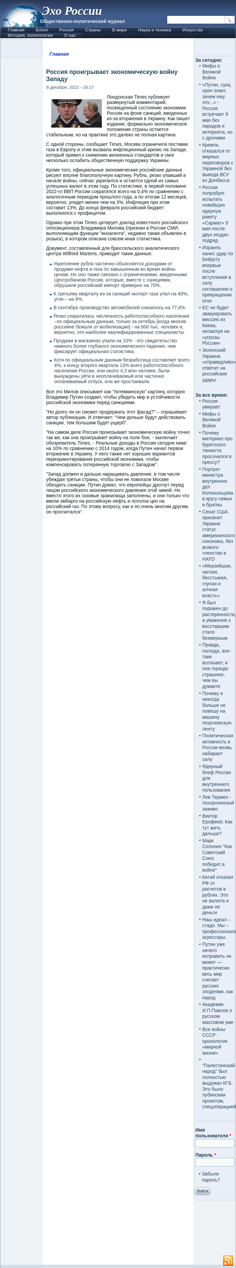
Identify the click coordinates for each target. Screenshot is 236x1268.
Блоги (42, 29)
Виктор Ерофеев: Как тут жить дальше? (217, 825)
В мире (119, 29)
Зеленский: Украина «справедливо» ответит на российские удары (219, 364)
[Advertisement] (118, 1004)
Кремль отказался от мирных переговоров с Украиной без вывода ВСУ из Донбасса (218, 162)
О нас (70, 35)
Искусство (192, 29)
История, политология (30, 35)
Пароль (205, 1155)
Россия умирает (211, 404)
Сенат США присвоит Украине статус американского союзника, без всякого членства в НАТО (218, 535)
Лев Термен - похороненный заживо (218, 803)
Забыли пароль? (211, 1177)
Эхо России (72, 11)
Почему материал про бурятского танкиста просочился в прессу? (217, 447)
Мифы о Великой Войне (211, 71)
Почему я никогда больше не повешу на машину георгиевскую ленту (217, 711)
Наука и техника (154, 29)
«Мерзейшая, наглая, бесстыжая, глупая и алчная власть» (217, 580)
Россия (66, 29)
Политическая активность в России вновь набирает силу (217, 747)
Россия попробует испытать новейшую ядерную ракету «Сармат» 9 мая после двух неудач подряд (215, 214)
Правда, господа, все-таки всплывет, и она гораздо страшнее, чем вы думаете (216, 665)
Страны (92, 29)
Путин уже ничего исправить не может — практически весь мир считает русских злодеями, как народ (217, 971)
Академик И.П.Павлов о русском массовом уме (217, 1013)
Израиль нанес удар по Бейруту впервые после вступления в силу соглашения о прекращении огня (217, 274)
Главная (16, 29)
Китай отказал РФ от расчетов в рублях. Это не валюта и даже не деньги (217, 894)
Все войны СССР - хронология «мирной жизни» (214, 1041)
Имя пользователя (213, 1133)
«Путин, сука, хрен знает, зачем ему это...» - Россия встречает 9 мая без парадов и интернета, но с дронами (217, 111)
